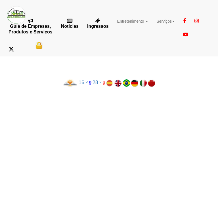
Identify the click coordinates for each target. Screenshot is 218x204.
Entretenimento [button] (132, 21)
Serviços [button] (165, 21)
